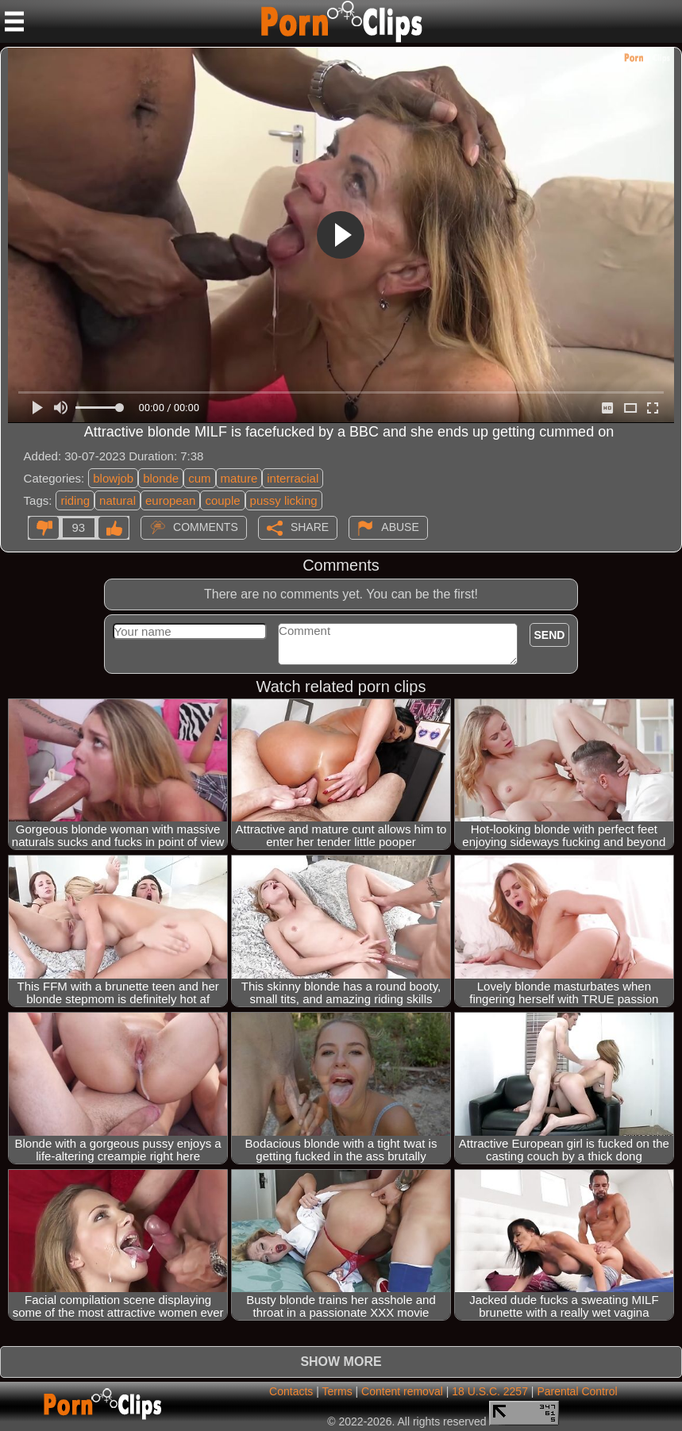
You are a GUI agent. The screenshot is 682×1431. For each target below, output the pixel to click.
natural (117, 500)
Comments (205, 527)
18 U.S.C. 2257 (490, 1391)
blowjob (113, 478)
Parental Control (577, 1391)
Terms (337, 1391)
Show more (340, 1361)
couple (222, 500)
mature (239, 478)
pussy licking (284, 500)
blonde (161, 478)
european (170, 500)
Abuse (399, 527)
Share (310, 527)
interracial (292, 478)
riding (75, 500)
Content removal (402, 1391)
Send (549, 635)
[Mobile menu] (14, 21)
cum (199, 478)
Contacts (291, 1391)
